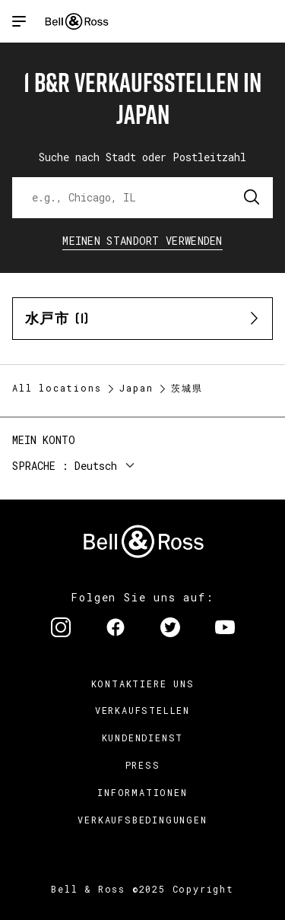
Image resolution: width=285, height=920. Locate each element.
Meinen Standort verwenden (142, 240)
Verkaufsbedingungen (142, 820)
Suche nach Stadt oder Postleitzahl (142, 157)
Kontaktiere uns (143, 683)
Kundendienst (143, 737)
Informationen (142, 792)
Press (142, 765)
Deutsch (95, 465)
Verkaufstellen (142, 710)
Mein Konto (43, 440)
